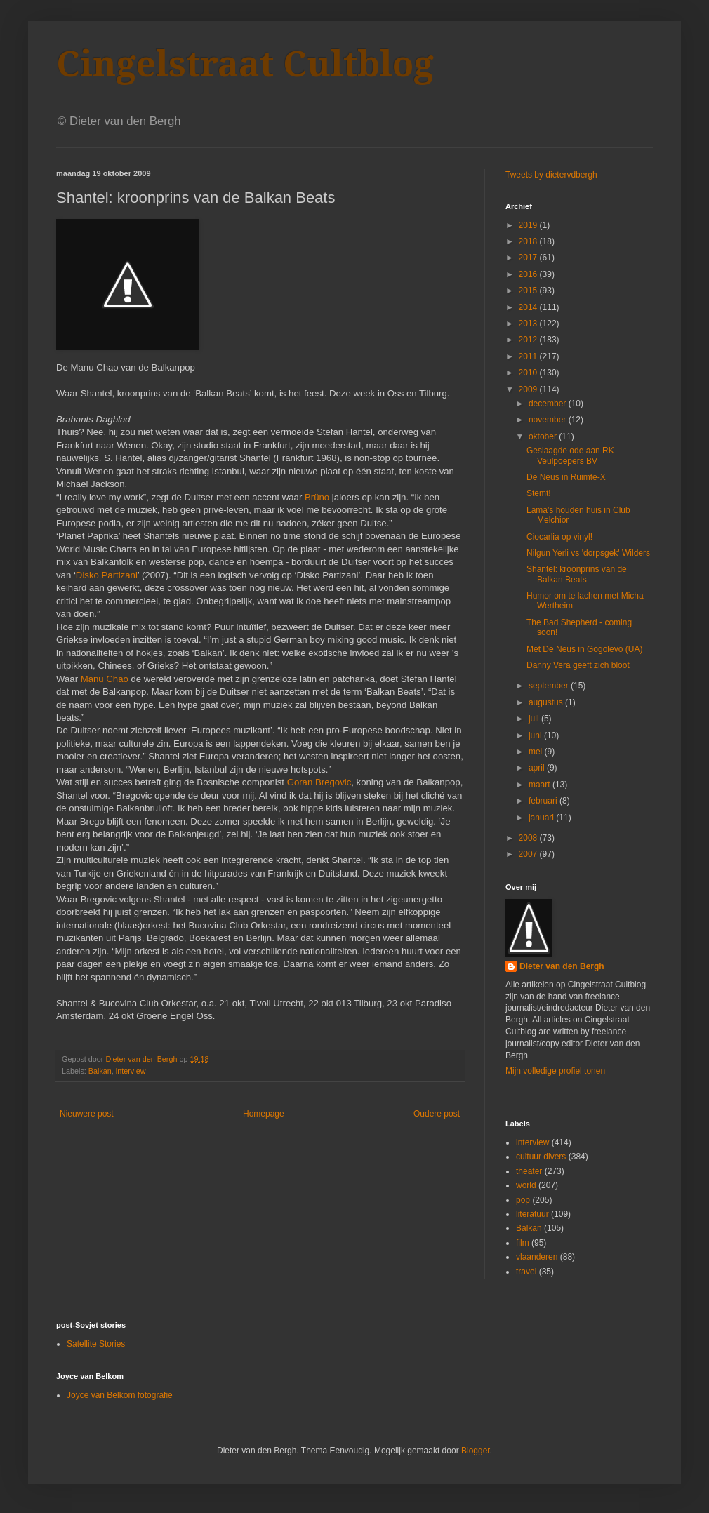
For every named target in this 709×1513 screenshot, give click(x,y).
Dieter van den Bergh (561, 966)
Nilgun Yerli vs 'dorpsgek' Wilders (588, 553)
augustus (547, 702)
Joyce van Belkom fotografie (120, 1395)
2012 (529, 340)
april (538, 768)
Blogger (475, 1450)
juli (535, 719)
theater (529, 1171)
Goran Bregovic (319, 782)
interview (131, 1071)
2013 (529, 323)
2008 (529, 838)
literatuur (532, 1214)
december (549, 403)
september (550, 686)
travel (526, 1272)
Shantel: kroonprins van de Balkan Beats (576, 574)
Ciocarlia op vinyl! (559, 537)
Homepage (263, 1114)
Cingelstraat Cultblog (245, 64)
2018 (529, 241)
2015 (529, 290)
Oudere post (436, 1114)
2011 (529, 356)
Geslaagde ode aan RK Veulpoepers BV (570, 455)
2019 (529, 225)
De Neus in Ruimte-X (566, 477)
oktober (544, 436)
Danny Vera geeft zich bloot (578, 665)
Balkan (100, 1071)
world (526, 1185)
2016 (529, 274)
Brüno (317, 497)
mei (537, 751)
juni (536, 735)
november (549, 420)
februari (544, 801)
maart (540, 784)
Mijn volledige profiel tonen (555, 1071)
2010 (529, 373)
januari (542, 817)
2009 (529, 389)
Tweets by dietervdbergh (551, 175)
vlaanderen (536, 1257)
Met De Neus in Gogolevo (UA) (584, 649)
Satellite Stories (96, 1344)
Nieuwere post (87, 1114)
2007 (529, 854)
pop (523, 1200)
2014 (529, 307)
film (522, 1243)
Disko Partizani (107, 575)
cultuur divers (541, 1156)
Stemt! (538, 493)
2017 (529, 257)
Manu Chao (104, 679)
